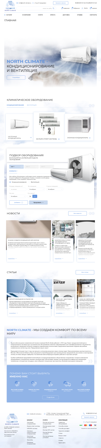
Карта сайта (62, 443)
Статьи (60, 433)
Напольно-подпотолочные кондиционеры (31, 432)
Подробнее (16, 77)
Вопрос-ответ (62, 435)
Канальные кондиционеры (31, 443)
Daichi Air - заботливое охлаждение (64, 299)
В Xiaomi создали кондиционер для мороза (24, 240)
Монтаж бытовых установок (47, 433)
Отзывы (79, 15)
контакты (93, 15)
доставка (66, 15)
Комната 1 (13, 171)
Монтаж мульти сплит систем (49, 426)
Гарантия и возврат (64, 431)
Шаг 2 (32, 167)
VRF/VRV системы (32, 428)
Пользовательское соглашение (9, 435)
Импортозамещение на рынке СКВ (21, 299)
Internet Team (93, 428)
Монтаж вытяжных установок (48, 436)
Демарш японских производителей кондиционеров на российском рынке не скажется (87, 243)
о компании (26, 15)
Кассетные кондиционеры (31, 436)
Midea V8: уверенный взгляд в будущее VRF (87, 299)
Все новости (77, 213)
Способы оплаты (63, 426)
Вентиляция (32, 105)
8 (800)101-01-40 (90, 413)
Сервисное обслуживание (63, 423)
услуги (40, 15)
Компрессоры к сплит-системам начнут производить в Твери (64, 242)
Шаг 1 (17, 167)
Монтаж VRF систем (48, 430)
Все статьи (85, 272)
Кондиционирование (15, 105)
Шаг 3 (47, 167)
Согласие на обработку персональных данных (11, 431)
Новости (61, 438)
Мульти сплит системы (33, 426)
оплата (52, 15)
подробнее (12, 258)
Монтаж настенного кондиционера (48, 423)
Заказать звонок (61, 3)
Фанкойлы (30, 440)
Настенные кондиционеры (31, 423)
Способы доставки (64, 428)
